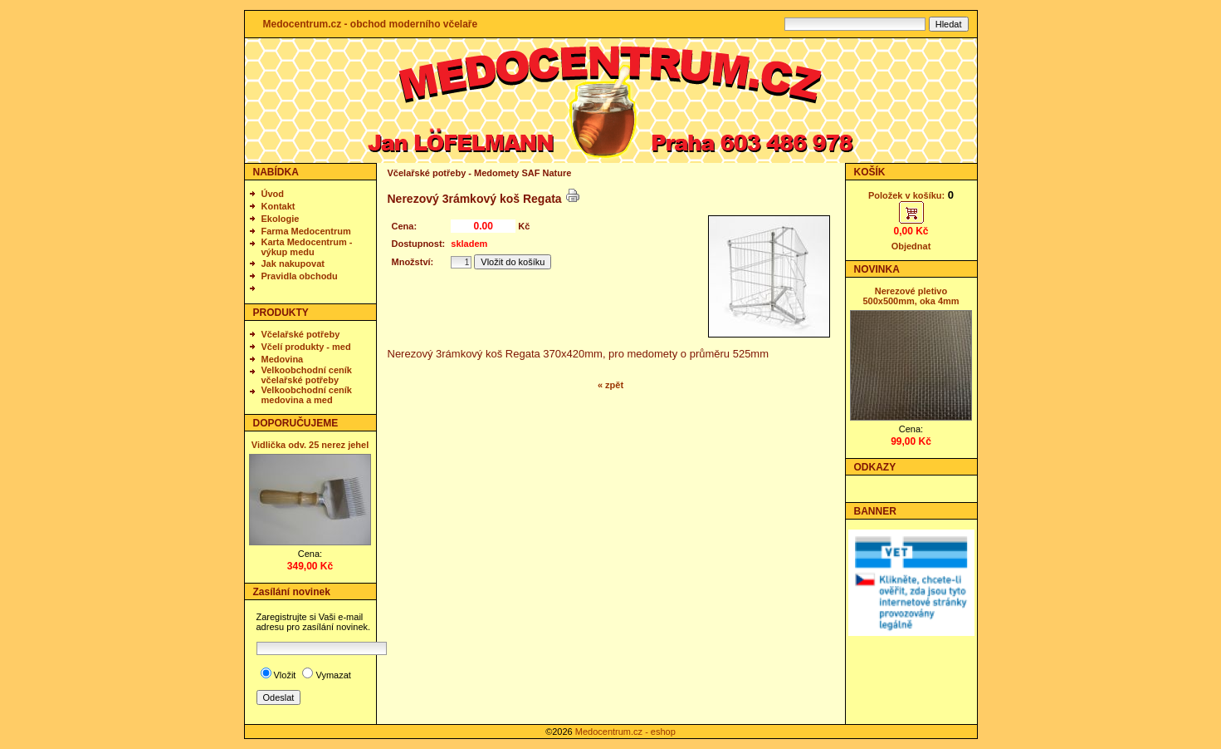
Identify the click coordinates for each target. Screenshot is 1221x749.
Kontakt (278, 206)
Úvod (273, 194)
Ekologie (280, 219)
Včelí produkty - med (306, 347)
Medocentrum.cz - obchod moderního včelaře (370, 24)
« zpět (610, 385)
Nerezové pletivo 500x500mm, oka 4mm (910, 296)
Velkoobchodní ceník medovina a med (306, 395)
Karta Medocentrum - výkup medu (307, 247)
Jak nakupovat (293, 264)
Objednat (911, 246)
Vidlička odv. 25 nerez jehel (310, 445)
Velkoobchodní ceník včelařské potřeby (306, 375)
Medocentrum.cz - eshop (625, 732)
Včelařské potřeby (300, 334)
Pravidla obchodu (299, 276)
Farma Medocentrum (306, 231)
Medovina (282, 359)
